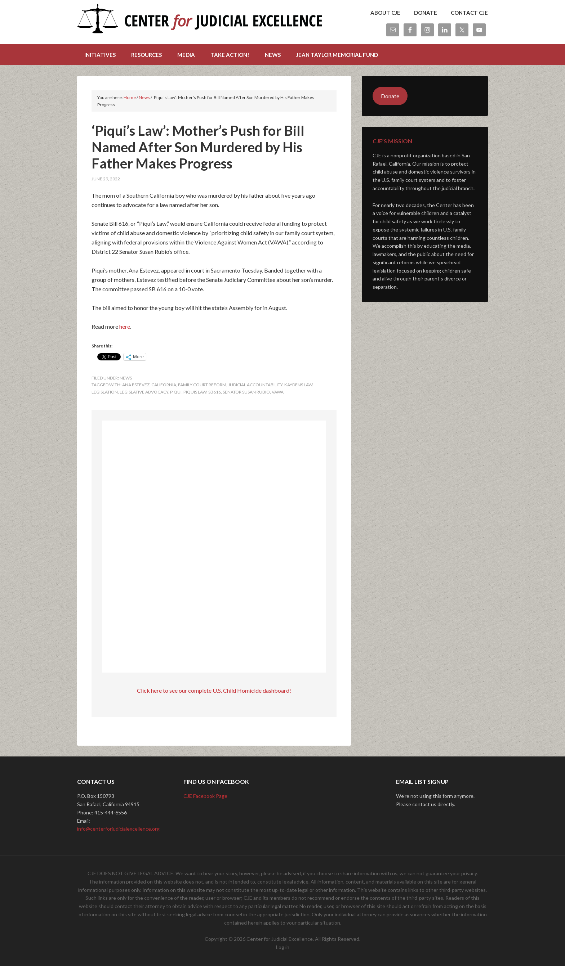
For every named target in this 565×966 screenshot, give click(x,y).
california (163, 384)
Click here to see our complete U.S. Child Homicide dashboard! (214, 690)
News (126, 378)
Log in (282, 947)
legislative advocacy (144, 392)
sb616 (214, 392)
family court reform (202, 384)
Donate (390, 96)
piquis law (194, 392)
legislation (105, 392)
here (124, 326)
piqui (176, 392)
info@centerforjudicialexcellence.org (118, 829)
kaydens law (298, 384)
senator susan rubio (246, 392)
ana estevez (136, 384)
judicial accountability (255, 384)
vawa (278, 392)
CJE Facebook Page (205, 796)
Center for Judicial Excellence (199, 22)
